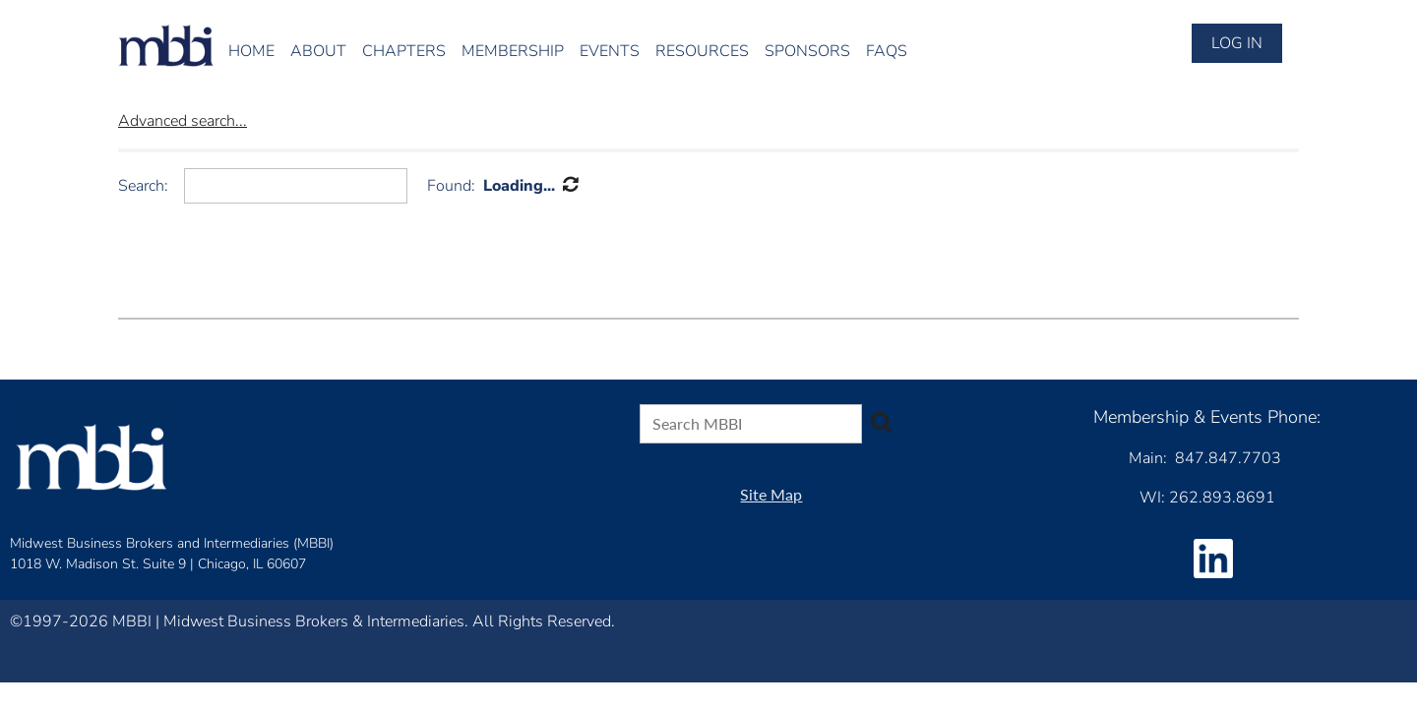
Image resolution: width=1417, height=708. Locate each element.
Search (880, 422)
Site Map (771, 494)
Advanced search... (182, 121)
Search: (143, 186)
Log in (1237, 43)
